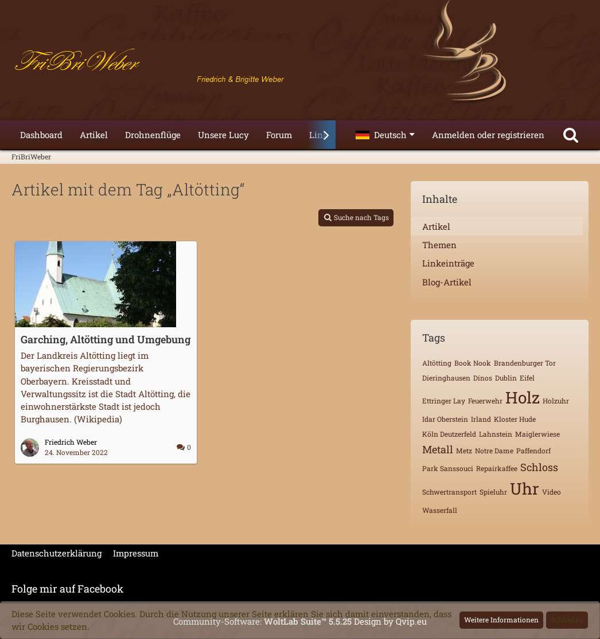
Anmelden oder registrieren (488, 134)
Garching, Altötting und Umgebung (105, 339)
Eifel (527, 377)
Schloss (539, 467)
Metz (464, 450)
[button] (385, 134)
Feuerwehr (485, 400)
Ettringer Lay (443, 400)
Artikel (436, 226)
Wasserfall (439, 510)
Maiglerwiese (537, 433)
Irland (481, 419)
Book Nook (472, 362)
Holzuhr (556, 400)
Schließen (567, 619)
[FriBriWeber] (300, 63)
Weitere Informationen (501, 619)
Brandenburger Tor (525, 362)
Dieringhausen (446, 377)
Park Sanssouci (447, 468)
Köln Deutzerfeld (449, 433)
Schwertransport (449, 491)
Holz (522, 397)
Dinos (482, 377)
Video (551, 491)
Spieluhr (493, 491)
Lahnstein (495, 433)
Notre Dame (494, 450)
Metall (437, 449)
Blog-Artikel (447, 282)
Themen (439, 244)
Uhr (524, 488)
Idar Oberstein (445, 419)
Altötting (436, 362)
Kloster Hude (515, 419)
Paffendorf (533, 450)
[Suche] (571, 134)
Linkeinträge (448, 263)
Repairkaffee (496, 468)
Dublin (506, 377)
